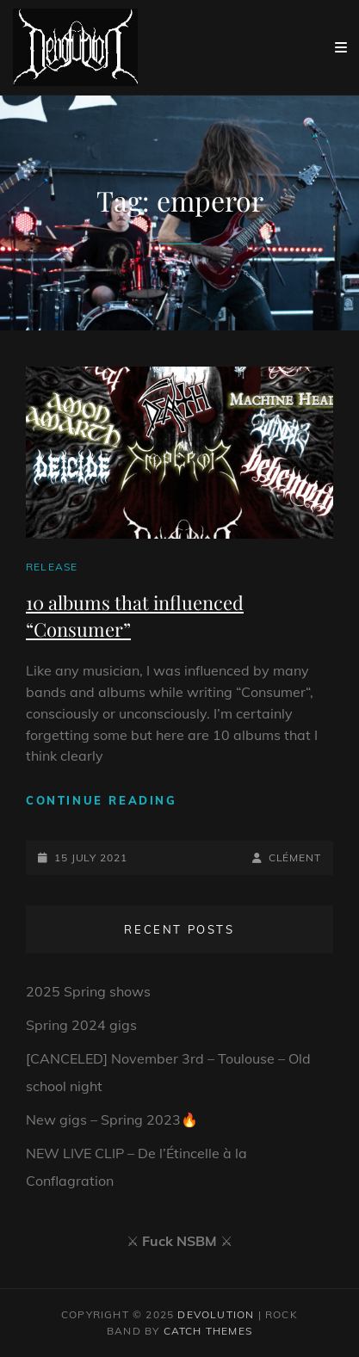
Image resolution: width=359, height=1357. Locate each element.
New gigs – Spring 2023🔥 (112, 1119)
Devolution (215, 1314)
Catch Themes (208, 1330)
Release (51, 566)
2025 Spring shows (88, 991)
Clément (295, 857)
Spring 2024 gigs (81, 1024)
